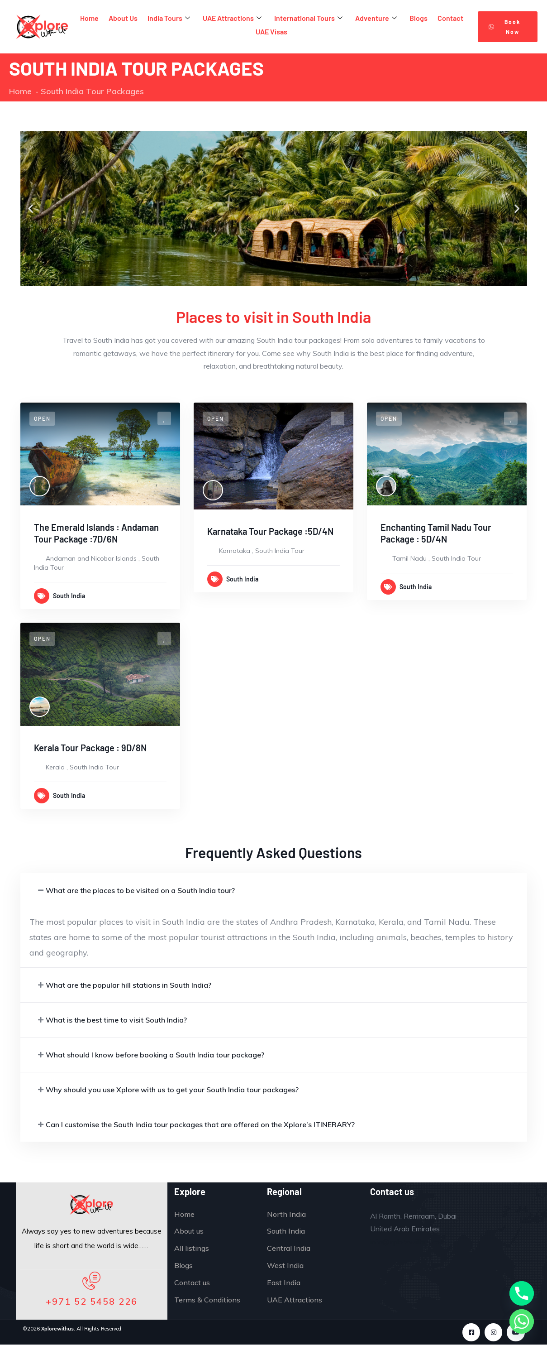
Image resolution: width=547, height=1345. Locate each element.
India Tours (168, 18)
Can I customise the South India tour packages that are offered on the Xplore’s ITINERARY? (200, 1124)
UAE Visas (271, 31)
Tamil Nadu (409, 558)
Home (89, 18)
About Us (123, 18)
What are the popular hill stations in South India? (128, 985)
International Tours (308, 18)
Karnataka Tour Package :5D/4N (270, 531)
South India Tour (279, 551)
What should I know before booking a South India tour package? (155, 1054)
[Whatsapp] (521, 1321)
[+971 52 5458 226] (91, 1281)
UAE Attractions (232, 18)
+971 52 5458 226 (92, 1301)
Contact (450, 18)
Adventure (376, 18)
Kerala (55, 767)
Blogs (418, 18)
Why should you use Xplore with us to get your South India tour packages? (172, 1089)
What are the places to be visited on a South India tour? (140, 890)
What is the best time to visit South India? (116, 1019)
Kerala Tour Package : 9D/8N (90, 747)
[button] (30, 208)
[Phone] (521, 1293)
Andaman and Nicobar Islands (91, 558)
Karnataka (234, 551)
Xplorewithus (57, 1329)
